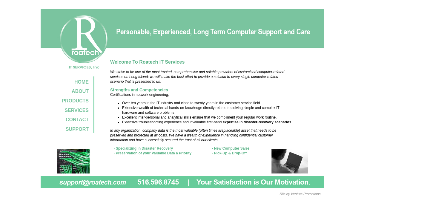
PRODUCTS (75, 100)
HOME (81, 82)
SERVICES (76, 110)
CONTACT (77, 119)
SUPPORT (77, 129)
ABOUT (80, 91)
